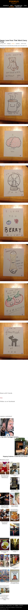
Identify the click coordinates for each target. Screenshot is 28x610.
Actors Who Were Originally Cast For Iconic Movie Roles (5, 506)
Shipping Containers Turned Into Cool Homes (15, 456)
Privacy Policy (19, 607)
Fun (25, 5)
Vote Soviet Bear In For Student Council (15, 583)
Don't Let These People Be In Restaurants (4, 522)
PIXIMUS (14, 1)
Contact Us (2, 607)
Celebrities (18, 5)
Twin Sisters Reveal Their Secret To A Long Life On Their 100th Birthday (5, 476)
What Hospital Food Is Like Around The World (4, 551)
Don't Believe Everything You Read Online (4, 598)
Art (11, 5)
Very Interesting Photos (14, 551)
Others (11, 7)
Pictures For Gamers (4, 582)
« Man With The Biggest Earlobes (9, 437)
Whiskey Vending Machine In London (15, 491)
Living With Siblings (5, 567)
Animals (6, 5)
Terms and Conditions (10, 607)
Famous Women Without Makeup (14, 506)
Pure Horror (14, 521)
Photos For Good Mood (14, 475)
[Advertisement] (14, 24)
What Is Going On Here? (14, 568)
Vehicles (18, 7)
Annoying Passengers (14, 536)
